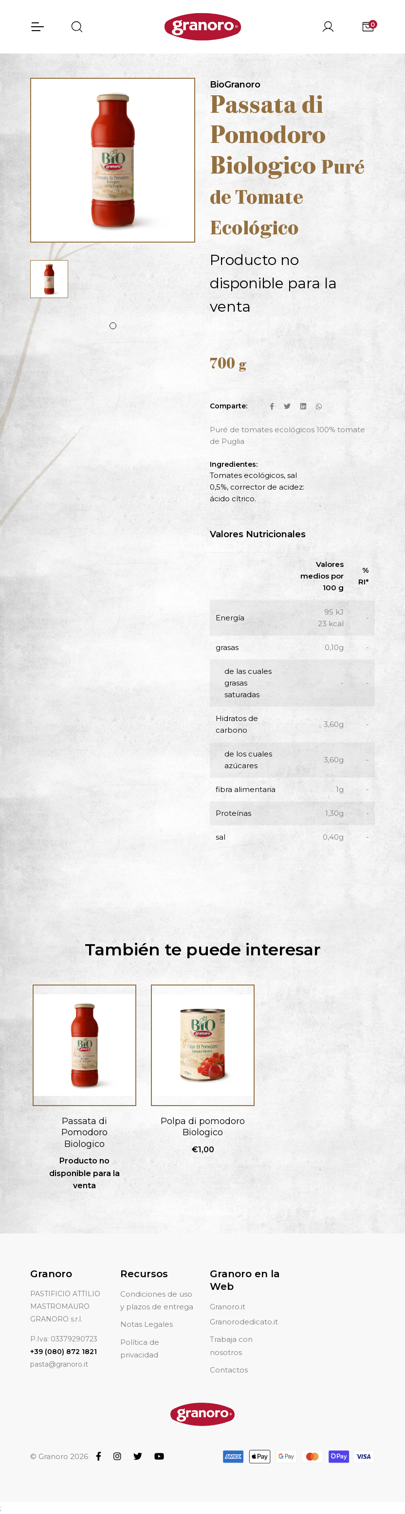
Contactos (229, 1369)
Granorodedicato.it (244, 1321)
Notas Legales (146, 1324)
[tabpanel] (49, 279)
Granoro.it (227, 1306)
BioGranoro (235, 84)
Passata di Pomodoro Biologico (84, 1132)
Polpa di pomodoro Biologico (203, 1127)
